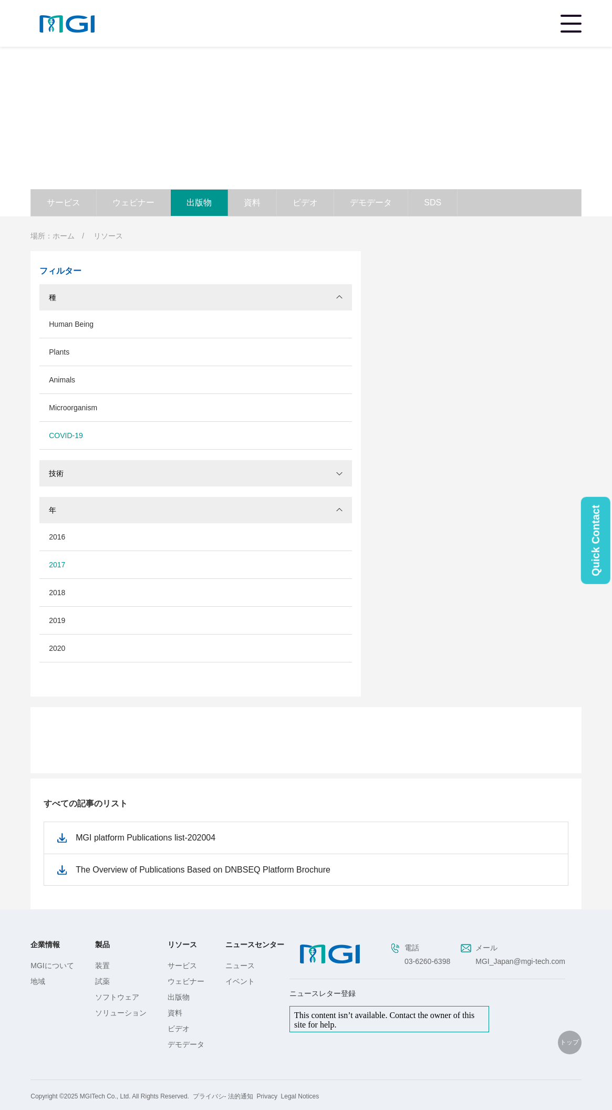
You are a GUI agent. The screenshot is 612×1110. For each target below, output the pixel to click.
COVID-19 (66, 435)
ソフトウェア (117, 997)
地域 (37, 981)
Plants (59, 352)
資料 (252, 202)
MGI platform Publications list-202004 (145, 837)
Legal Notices (300, 1096)
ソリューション (121, 1013)
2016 (57, 537)
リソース (108, 236)
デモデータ (371, 202)
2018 (57, 592)
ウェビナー (133, 202)
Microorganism (73, 407)
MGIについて (52, 965)
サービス (63, 202)
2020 (57, 648)
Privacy (267, 1096)
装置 (102, 965)
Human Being (71, 324)
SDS (432, 202)
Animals (62, 380)
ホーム (64, 236)
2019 (57, 620)
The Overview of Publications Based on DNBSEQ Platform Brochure (203, 869)
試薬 (102, 981)
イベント (240, 981)
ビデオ (305, 202)
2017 (57, 565)
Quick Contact (595, 540)
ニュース (240, 965)
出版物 (199, 202)
